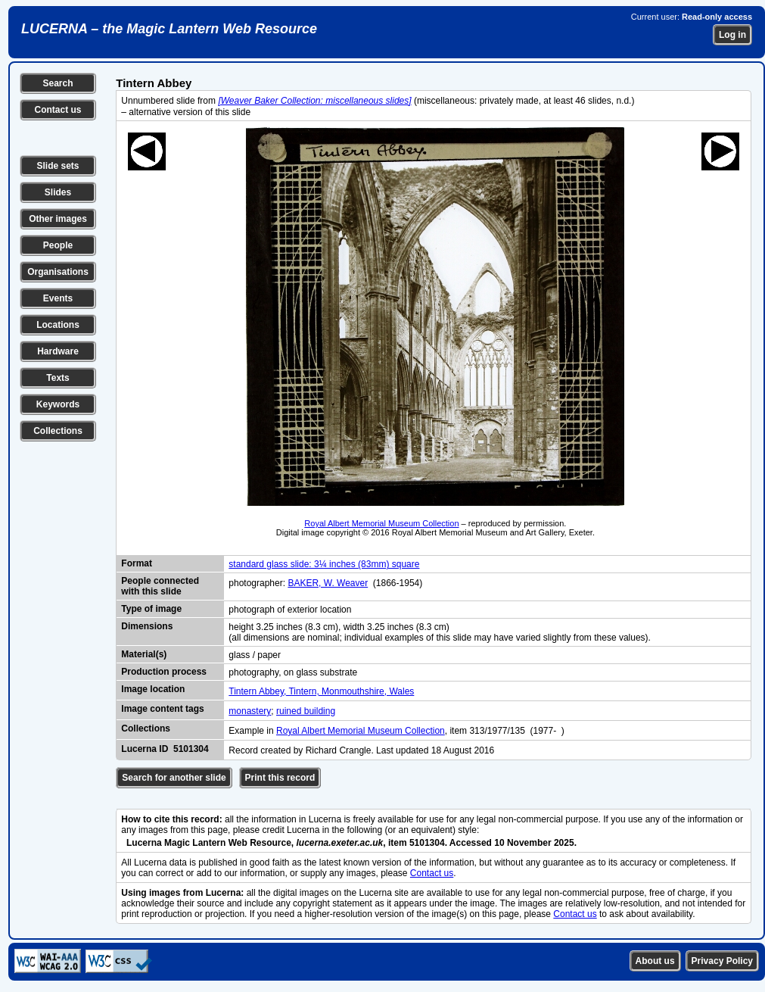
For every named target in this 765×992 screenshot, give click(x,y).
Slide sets (57, 166)
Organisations (58, 272)
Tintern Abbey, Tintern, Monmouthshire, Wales (321, 691)
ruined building (305, 711)
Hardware (58, 351)
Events (58, 298)
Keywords (57, 404)
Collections (57, 431)
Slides (58, 192)
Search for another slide (173, 777)
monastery (250, 711)
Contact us (57, 110)
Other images (58, 219)
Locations (57, 325)
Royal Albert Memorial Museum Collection (381, 523)
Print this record (280, 777)
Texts (57, 378)
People (58, 245)
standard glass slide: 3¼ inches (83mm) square (324, 564)
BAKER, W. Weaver (328, 583)
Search (57, 83)
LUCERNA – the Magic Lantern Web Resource (169, 28)
